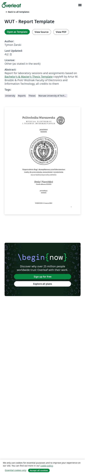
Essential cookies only (15, 470)
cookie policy (46, 465)
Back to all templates (17, 11)
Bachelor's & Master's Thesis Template (29, 76)
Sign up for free (42, 276)
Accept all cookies (39, 470)
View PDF (61, 32)
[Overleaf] (11, 5)
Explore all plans (42, 283)
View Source (41, 32)
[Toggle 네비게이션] (79, 5)
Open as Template (17, 31)
